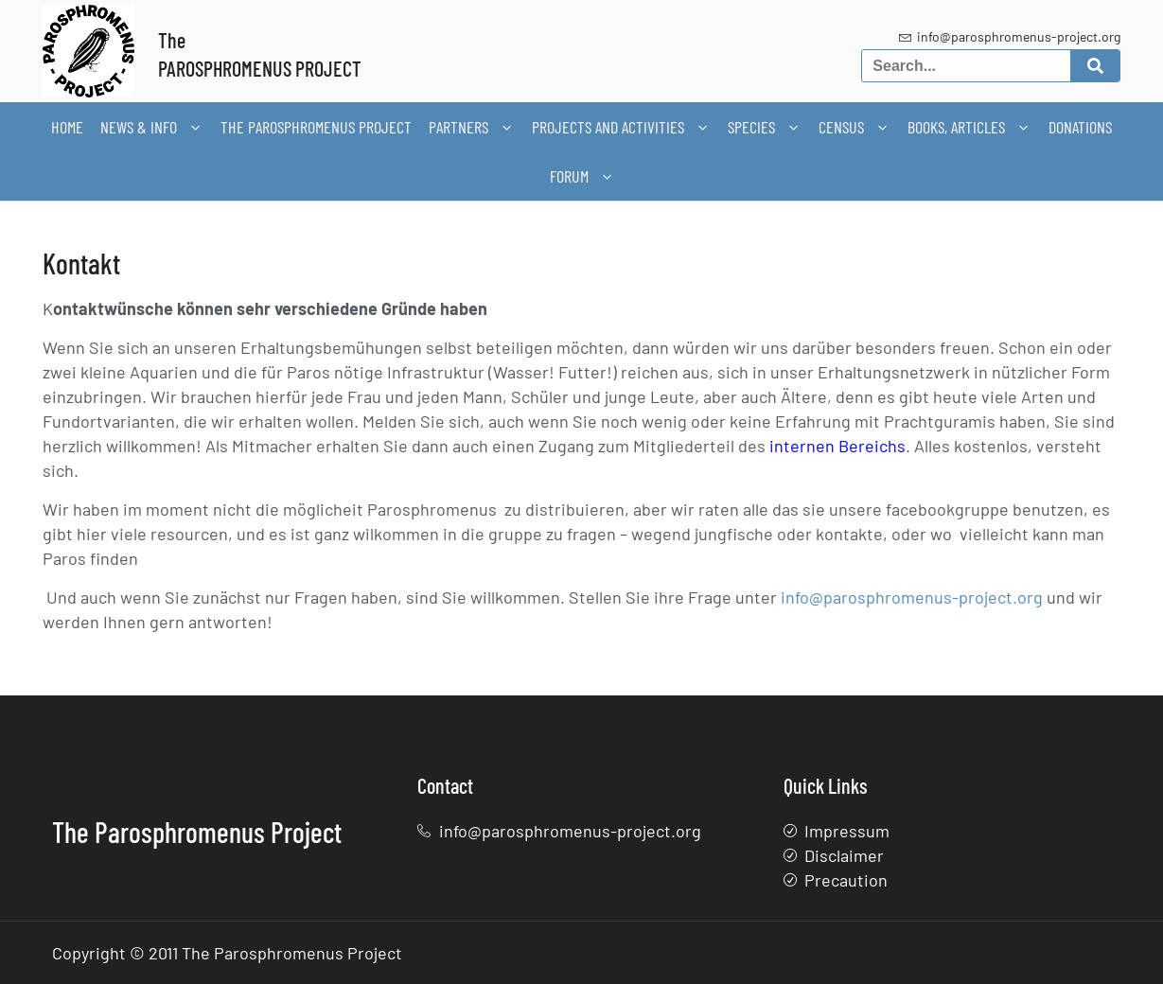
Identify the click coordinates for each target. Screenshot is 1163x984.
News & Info (151, 127)
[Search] (1095, 65)
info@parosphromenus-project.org (912, 597)
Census (854, 127)
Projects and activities (621, 127)
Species (765, 127)
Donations (1080, 126)
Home (67, 126)
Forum (582, 176)
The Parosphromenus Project (316, 126)
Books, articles (969, 127)
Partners (472, 127)
